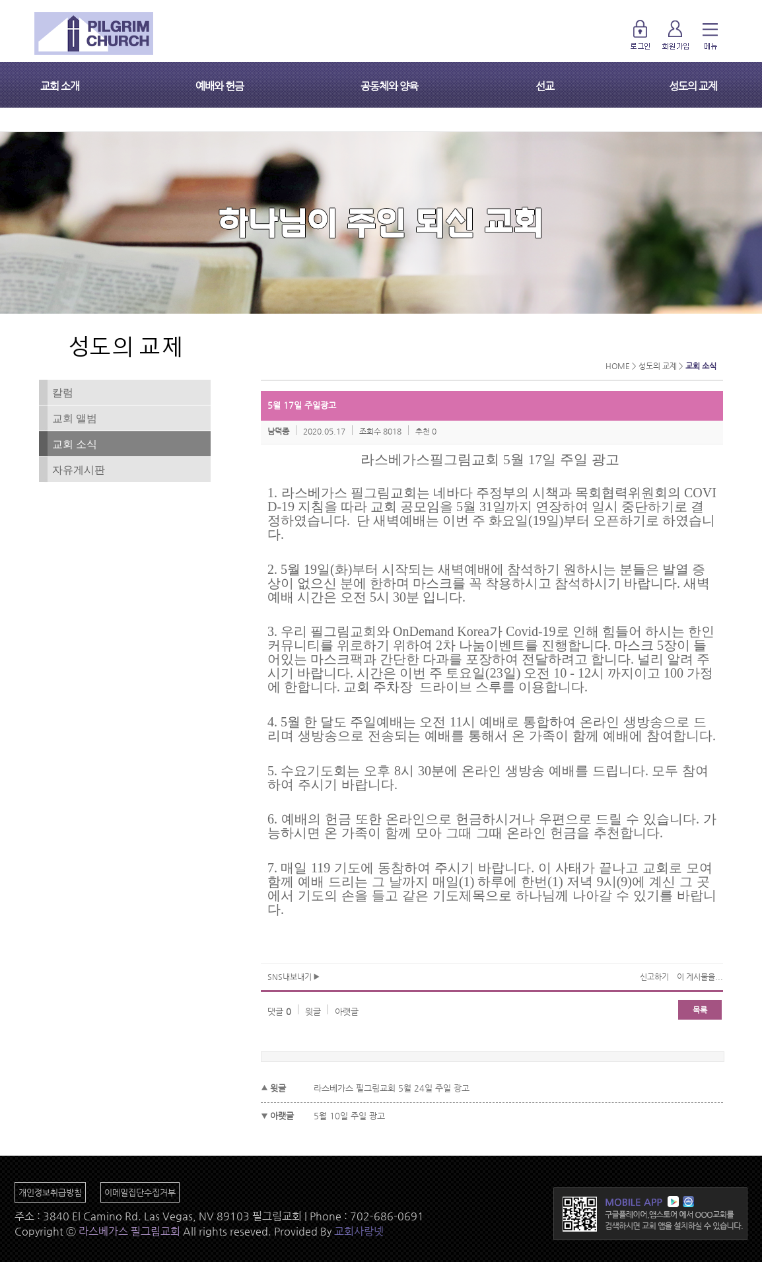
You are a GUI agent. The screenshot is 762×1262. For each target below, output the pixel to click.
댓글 (279, 1011)
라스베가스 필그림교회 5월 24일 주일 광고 (391, 1088)
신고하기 (654, 976)
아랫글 (347, 1011)
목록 (700, 1009)
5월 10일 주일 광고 (349, 1116)
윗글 (313, 1011)
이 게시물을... (700, 976)
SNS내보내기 (293, 976)
